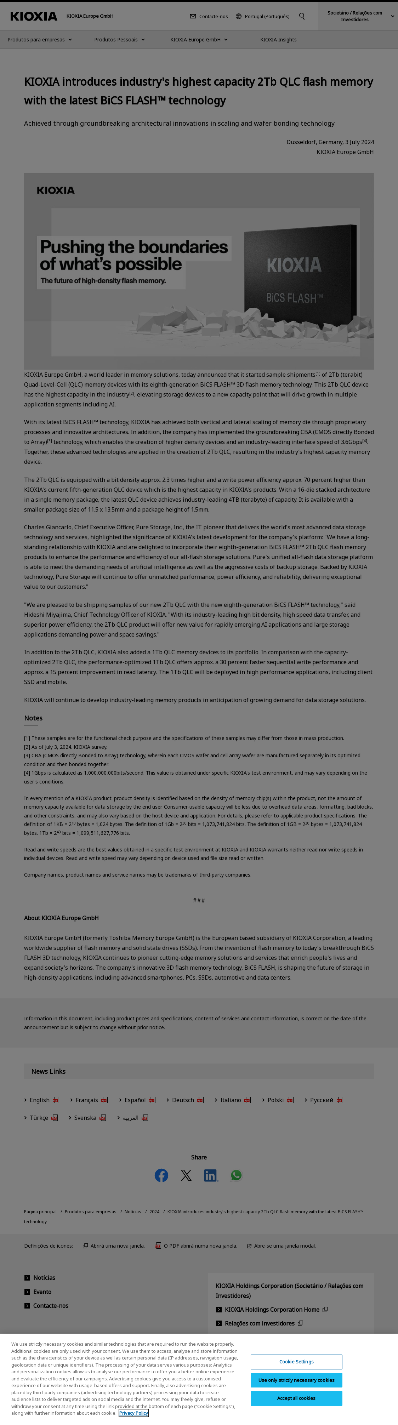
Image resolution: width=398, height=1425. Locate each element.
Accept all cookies (296, 1403)
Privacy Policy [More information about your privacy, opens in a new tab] (133, 1417)
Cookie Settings (296, 1366)
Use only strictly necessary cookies (296, 1384)
